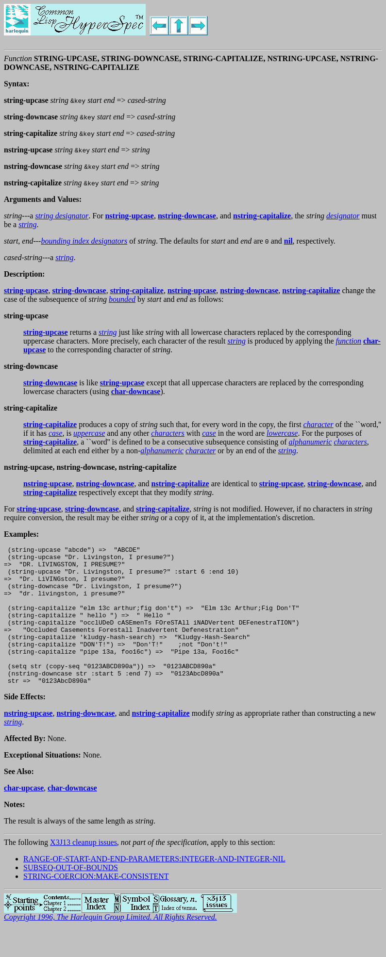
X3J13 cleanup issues (83, 870)
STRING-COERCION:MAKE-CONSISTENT (96, 904)
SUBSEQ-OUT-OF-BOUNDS (70, 895)
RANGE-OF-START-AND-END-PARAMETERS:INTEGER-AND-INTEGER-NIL (154, 886)
